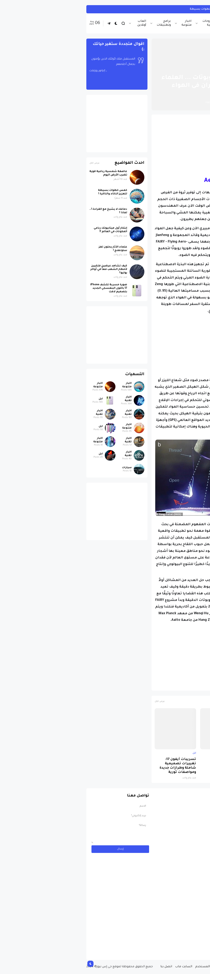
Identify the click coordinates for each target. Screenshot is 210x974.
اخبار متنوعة (103, 23)
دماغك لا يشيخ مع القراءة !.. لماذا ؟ (25, 211)
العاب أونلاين (58, 23)
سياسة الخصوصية (153, 966)
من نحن (175, 966)
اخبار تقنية (167, 23)
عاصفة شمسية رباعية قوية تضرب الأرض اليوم (25, 173)
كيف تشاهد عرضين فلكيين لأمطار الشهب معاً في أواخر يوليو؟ (25, 269)
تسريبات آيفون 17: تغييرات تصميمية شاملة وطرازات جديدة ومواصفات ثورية (94, 766)
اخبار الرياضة (147, 23)
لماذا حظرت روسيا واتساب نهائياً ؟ (142, 761)
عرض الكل (76, 701)
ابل (202, 753)
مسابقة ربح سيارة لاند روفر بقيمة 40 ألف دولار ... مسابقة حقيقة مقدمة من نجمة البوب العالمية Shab (176, 940)
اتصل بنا (83, 966)
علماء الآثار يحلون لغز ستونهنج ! (29, 249)
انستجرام (198, 9)
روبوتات (179, 685)
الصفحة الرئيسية (189, 68)
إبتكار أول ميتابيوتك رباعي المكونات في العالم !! (27, 230)
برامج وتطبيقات (80, 23)
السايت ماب (100, 966)
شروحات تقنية (125, 23)
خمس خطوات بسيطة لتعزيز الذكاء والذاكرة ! (29, 192)
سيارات (43, 467)
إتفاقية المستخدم (124, 966)
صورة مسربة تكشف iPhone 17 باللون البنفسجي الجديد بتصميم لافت (187, 766)
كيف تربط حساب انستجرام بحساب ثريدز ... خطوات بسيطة (146, 9)
